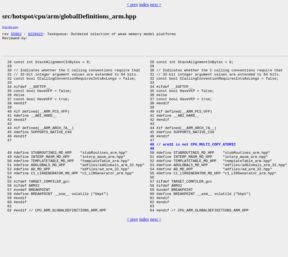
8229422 (35, 34)
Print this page (10, 27)
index (144, 4)
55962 (16, 34)
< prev (132, 4)
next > (155, 4)
